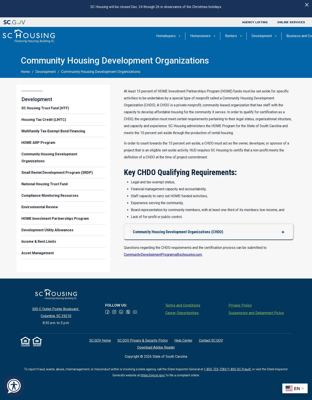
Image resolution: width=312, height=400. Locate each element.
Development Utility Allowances (47, 230)
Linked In (121, 312)
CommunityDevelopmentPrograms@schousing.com (163, 254)
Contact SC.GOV (211, 340)
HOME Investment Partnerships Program (55, 218)
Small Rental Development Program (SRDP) (57, 172)
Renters (163, 36)
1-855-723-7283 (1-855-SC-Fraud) (227, 369)
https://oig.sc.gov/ (153, 375)
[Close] (306, 4)
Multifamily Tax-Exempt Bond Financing (53, 131)
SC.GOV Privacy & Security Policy (142, 340)
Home (25, 72)
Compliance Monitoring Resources (49, 195)
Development (194, 36)
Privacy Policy (240, 305)
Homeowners (132, 36)
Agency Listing (255, 22)
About (289, 36)
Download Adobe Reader (156, 347)
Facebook (107, 312)
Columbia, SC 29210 (56, 316)
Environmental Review (39, 207)
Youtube (135, 312)
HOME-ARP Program (38, 143)
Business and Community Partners (244, 36)
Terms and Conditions (182, 305)
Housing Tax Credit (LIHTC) (43, 120)
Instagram (114, 312)
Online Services (291, 22)
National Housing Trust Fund (44, 184)
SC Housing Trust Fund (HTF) (45, 108)
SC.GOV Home (100, 340)
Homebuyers (98, 36)
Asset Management (37, 253)
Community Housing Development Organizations (49, 157)
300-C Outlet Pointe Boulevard (56, 309)
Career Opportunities (182, 313)
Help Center (183, 340)
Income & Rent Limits (38, 241)
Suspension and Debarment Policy (256, 313)
